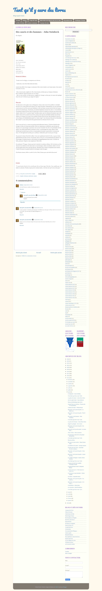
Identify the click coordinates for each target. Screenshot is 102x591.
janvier (69, 500)
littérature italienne (69, 173)
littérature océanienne (70, 190)
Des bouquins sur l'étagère (71, 517)
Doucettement (68, 521)
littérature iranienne (69, 165)
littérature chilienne (69, 131)
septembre (70, 385)
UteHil (56, 587)
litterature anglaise (69, 110)
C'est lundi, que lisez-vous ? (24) (75, 419)
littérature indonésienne (70, 163)
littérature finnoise (69, 154)
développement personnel (70, 76)
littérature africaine (69, 101)
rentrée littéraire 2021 (70, 295)
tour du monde (68, 318)
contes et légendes (69, 65)
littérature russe (68, 199)
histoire (67, 91)
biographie (67, 55)
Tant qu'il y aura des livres (39, 10)
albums (66, 44)
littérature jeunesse (69, 176)
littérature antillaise (69, 114)
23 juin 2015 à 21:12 (38, 207)
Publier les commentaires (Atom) (29, 255)
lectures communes (69, 93)
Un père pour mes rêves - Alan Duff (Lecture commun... (75, 448)
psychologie (67, 275)
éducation (67, 82)
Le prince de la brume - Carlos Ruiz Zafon (77, 421)
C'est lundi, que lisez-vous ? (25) (75, 395)
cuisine (66, 71)
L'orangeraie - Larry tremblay (74, 393)
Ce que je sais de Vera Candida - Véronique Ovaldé (75, 464)
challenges (67, 63)
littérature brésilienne (69, 125)
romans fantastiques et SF (70, 303)
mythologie (67, 233)
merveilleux (67, 225)
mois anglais (68, 229)
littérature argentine (69, 116)
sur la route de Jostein (70, 544)
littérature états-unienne (70, 148)
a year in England (69, 40)
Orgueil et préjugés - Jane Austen (75, 423)
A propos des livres (69, 510)
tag (66, 312)
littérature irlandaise (69, 167)
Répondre (22, 189)
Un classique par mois (70, 322)
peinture (67, 244)
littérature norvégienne (70, 188)
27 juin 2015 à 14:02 (42, 195)
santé (66, 310)
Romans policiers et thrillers (71, 307)
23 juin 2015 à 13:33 (28, 185)
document (67, 78)
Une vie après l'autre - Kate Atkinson (76, 400)
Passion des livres (69, 538)
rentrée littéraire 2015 (70, 284)
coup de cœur (68, 69)
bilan (66, 54)
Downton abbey (71, 440)
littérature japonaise (69, 174)
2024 (68, 359)
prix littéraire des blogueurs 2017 (72, 271)
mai (69, 492)
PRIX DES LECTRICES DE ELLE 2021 (50, 20)
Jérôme (21, 185)
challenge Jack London (70, 59)
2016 (68, 375)
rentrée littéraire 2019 (70, 292)
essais (66, 86)
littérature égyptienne (69, 142)
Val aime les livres (69, 542)
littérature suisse (68, 210)
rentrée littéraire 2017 (70, 288)
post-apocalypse (68, 265)
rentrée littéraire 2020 (70, 293)
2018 (68, 371)
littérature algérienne (69, 103)
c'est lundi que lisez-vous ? (71, 57)
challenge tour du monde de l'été (72, 61)
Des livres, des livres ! (70, 519)
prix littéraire (68, 269)
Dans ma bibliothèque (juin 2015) (75, 402)
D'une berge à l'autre (69, 515)
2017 (68, 373)
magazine (67, 218)
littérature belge (68, 123)
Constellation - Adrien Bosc (74, 485)
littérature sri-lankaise (70, 203)
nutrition (67, 237)
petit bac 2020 (68, 256)
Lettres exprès (68, 532)
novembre (70, 381)
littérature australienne (70, 120)
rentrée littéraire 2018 (70, 290)
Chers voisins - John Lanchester (75, 432)
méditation (67, 222)
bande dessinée (68, 52)
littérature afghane (69, 99)
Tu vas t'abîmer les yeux (70, 540)
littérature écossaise (69, 139)
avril (69, 494)
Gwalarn (67, 551)
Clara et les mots (68, 512)
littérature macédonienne (70, 178)
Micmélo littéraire (69, 534)
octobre (70, 383)
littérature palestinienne (70, 193)
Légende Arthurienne (69, 95)
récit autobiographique (70, 276)
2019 (68, 369)
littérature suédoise (69, 208)
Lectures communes (32, 23)
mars (69, 496)
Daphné (22, 176)
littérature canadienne (70, 129)
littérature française (69, 156)
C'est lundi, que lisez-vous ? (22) (75, 461)
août (69, 387)
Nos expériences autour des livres (72, 536)
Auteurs (25, 20)
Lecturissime (68, 529)
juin (69, 392)
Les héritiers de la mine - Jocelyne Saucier (77, 445)
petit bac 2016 (68, 248)
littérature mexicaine (69, 180)
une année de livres (69, 326)
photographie (68, 261)
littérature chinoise (69, 133)
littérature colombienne (70, 135)
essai (66, 84)
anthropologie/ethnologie (70, 46)
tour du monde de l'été (70, 320)
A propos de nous (44, 23)
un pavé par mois (69, 324)
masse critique (68, 220)
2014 (68, 503)
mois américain (68, 227)
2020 (68, 367)
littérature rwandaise (69, 201)
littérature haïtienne (69, 157)
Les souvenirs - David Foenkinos (75, 487)
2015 (68, 377)
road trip (67, 299)
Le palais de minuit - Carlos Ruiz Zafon (76, 398)
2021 (68, 365)
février (69, 498)
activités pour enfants (69, 42)
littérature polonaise (69, 197)
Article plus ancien (56, 252)
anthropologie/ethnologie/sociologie (73, 48)
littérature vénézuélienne (70, 214)
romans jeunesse (68, 305)
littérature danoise (69, 137)
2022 (68, 363)
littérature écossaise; (69, 140)
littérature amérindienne (70, 108)
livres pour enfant (69, 216)
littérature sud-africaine (70, 205)
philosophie (67, 259)
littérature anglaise (69, 112)
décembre (70, 379)
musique (67, 231)
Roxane (67, 309)
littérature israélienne (69, 171)
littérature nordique (69, 186)
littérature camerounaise (70, 127)
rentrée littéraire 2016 (70, 286)
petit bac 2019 (68, 254)
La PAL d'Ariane (20, 23)
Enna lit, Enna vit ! (69, 525)
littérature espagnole (69, 144)
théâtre (66, 316)
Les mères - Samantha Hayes (74, 476)
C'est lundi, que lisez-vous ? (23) (75, 438)
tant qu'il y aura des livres (29, 195)
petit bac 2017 (68, 250)
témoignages (68, 314)
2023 (68, 361)
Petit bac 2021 (68, 258)
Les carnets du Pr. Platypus (71, 531)
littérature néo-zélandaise (70, 184)
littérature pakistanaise (70, 191)
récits (66, 280)
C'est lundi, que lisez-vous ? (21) (75, 489)
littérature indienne (69, 161)
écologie (67, 80)
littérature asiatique (69, 118)
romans (35, 176)
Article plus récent (21, 252)
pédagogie (67, 241)
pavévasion (67, 239)
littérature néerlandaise (70, 182)
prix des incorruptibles (70, 267)
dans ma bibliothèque (69, 72)
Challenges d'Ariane (80, 20)
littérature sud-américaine (70, 207)
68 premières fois (68, 20)
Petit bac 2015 (68, 246)
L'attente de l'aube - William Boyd (75, 407)
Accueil (18, 20)
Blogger (65, 587)
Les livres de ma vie (69, 97)
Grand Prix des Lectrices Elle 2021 (72, 89)
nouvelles (67, 235)
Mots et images (68, 553)
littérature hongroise (69, 159)
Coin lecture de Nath (69, 514)
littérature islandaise (69, 169)
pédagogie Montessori (70, 242)
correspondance (68, 67)
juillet (69, 390)
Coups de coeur (33, 20)
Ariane (66, 50)
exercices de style (69, 88)
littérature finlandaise (69, 152)
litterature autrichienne (70, 122)
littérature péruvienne (69, 195)
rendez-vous (68, 282)
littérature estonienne (69, 146)
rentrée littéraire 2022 (70, 297)
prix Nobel (67, 273)
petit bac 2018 (68, 252)
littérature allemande (69, 105)
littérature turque (68, 212)
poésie (66, 263)
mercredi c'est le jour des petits (71, 224)
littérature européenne (70, 150)
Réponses (23, 192)
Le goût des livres (69, 527)
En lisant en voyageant (70, 523)
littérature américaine (28, 176)
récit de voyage (68, 278)
